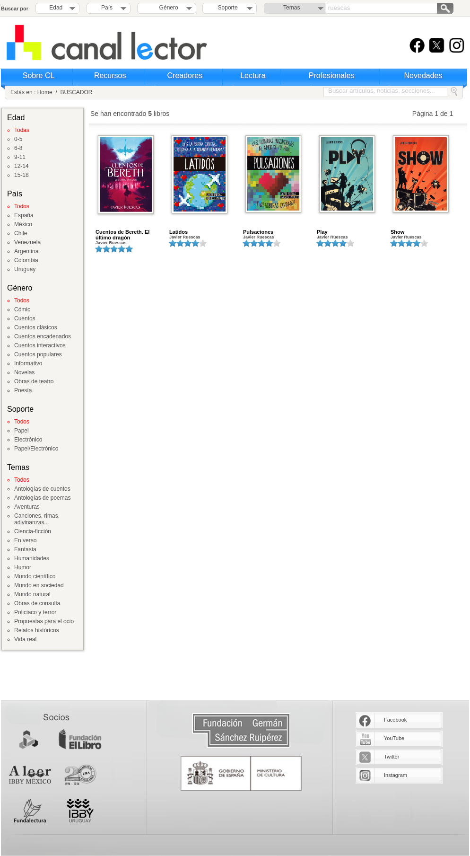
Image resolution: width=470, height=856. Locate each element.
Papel (21, 430)
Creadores (185, 75)
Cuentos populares (38, 354)
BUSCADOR (76, 92)
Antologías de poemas (42, 497)
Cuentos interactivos (40, 345)
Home (44, 92)
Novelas (24, 372)
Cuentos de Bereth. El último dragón (122, 234)
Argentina (26, 251)
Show (397, 232)
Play (322, 232)
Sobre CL (39, 75)
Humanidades (31, 558)
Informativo (28, 363)
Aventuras (27, 506)
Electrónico (28, 439)
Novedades (423, 75)
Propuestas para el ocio (44, 621)
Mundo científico (34, 576)
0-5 (18, 139)
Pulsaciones (258, 232)
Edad (55, 7)
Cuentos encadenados (42, 336)
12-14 (21, 166)
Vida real (25, 639)
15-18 (21, 175)
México (23, 224)
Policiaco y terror (35, 612)
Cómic (22, 309)
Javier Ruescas (111, 242)
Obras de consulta (37, 603)
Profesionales (332, 75)
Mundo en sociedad (39, 585)
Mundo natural (32, 594)
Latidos (178, 232)
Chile (20, 233)
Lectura (252, 75)
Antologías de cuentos (42, 488)
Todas (21, 130)
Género (167, 7)
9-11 (20, 157)
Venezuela (27, 242)
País (107, 7)
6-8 (18, 148)
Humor (22, 567)
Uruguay (24, 269)
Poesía (23, 390)
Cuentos (24, 318)
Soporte (228, 7)
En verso (25, 540)
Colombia (26, 260)
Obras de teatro (33, 381)
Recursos (110, 75)
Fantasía (25, 549)
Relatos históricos (36, 630)
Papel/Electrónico (36, 448)
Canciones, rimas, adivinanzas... (37, 519)
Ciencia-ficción (32, 531)
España (24, 215)
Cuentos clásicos (35, 327)
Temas (291, 7)
